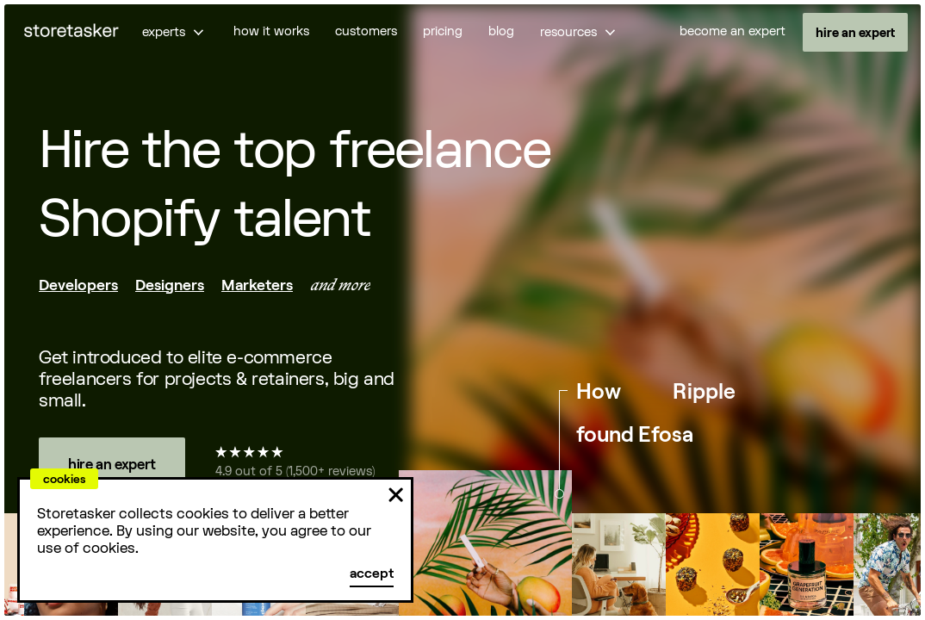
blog (501, 31)
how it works (271, 31)
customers (366, 31)
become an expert (732, 31)
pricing (442, 31)
